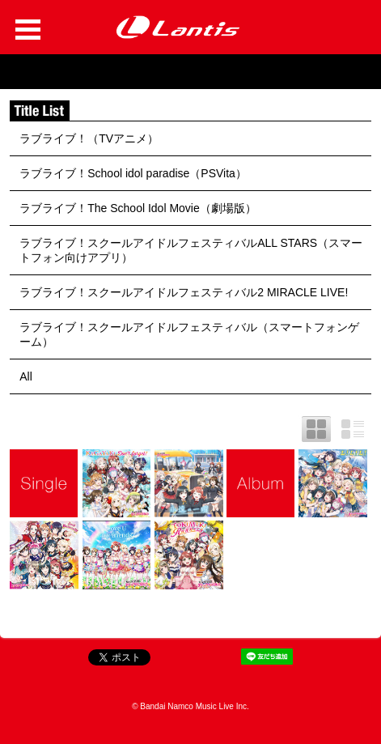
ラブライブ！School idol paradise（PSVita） (133, 173)
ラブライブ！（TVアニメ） (89, 138)
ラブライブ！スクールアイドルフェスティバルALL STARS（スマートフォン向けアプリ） (190, 250)
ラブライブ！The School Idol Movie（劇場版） (137, 208)
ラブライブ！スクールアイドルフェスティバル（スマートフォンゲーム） (189, 334)
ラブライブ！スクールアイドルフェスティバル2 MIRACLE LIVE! (183, 292)
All (25, 376)
